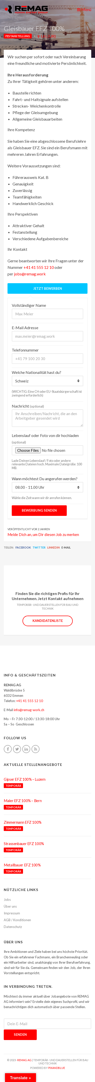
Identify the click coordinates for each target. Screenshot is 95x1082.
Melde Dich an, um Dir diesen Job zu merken (43, 534)
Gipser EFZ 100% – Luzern (25, 779)
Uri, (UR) (48, 36)
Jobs (7, 900)
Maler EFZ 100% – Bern (23, 800)
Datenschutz (13, 927)
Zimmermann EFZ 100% (23, 822)
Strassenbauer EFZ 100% (24, 843)
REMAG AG (24, 1060)
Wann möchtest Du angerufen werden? (45, 478)
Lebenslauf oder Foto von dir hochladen (45, 438)
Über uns (10, 906)
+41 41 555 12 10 (39, 267)
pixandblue (56, 1067)
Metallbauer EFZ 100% (22, 865)
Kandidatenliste (47, 621)
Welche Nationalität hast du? (36, 372)
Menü (84, 9)
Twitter (39, 547)
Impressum (12, 913)
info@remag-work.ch (29, 710)
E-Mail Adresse (25, 327)
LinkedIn (53, 547)
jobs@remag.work (30, 273)
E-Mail (66, 547)
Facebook (23, 547)
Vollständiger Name (29, 305)
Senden (20, 1034)
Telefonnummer (25, 350)
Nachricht (28, 406)
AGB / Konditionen (17, 920)
